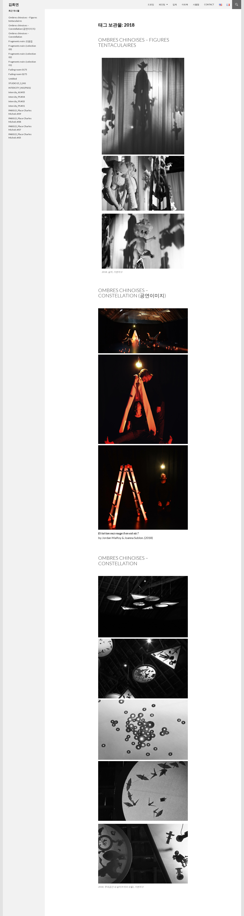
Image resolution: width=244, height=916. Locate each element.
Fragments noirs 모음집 (21, 41)
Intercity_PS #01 (17, 105)
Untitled (13, 78)
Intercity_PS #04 (17, 96)
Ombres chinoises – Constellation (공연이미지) (132, 292)
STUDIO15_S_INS (17, 83)
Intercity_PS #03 (17, 101)
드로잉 (151, 4)
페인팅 (162, 4)
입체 (175, 4)
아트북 (185, 4)
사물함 (196, 4)
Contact (209, 4)
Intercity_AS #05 (17, 92)
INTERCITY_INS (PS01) (20, 87)
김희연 (14, 4)
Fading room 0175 (18, 69)
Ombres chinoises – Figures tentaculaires (133, 42)
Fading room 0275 (18, 74)
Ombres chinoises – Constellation (123, 560)
